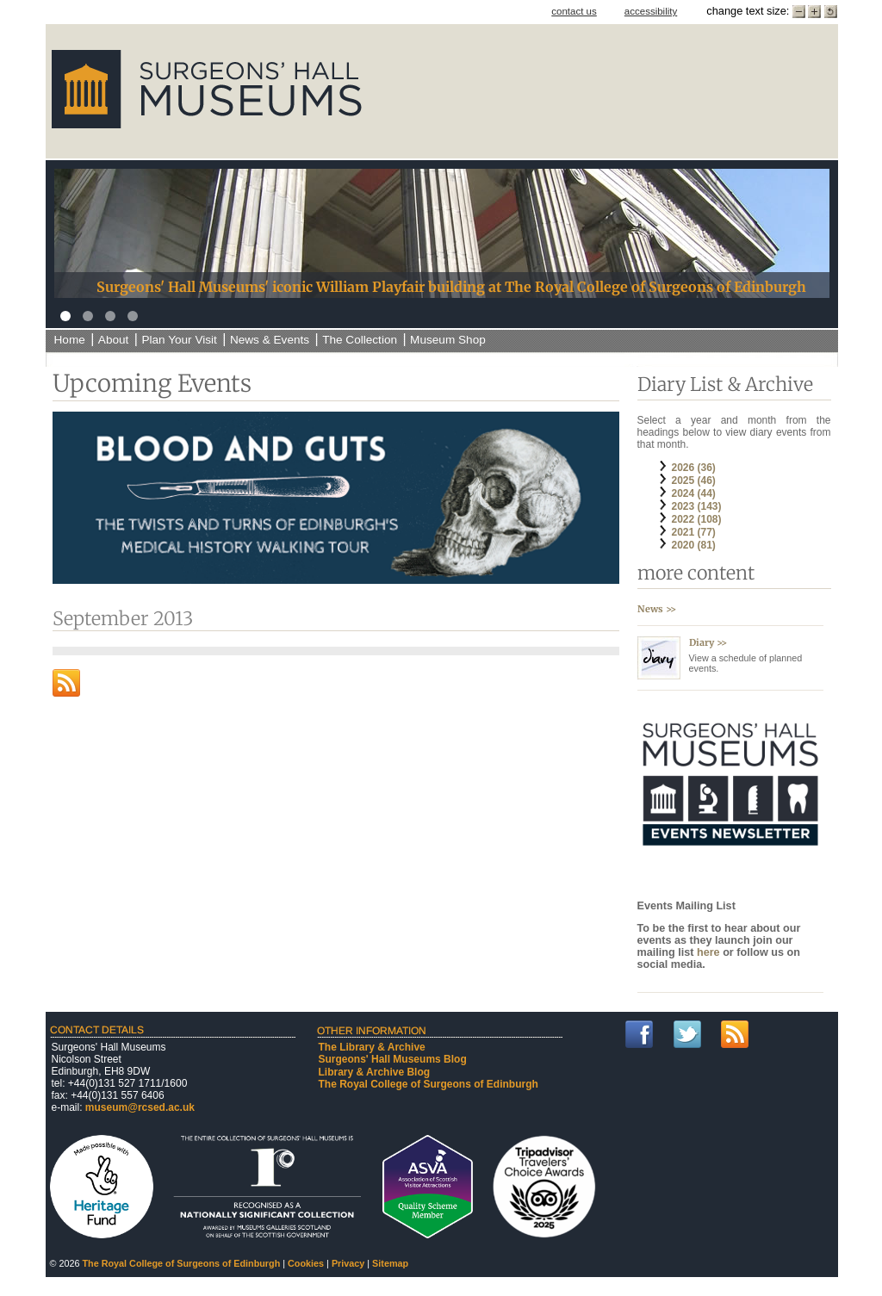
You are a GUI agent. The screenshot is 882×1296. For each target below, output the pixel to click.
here (710, 952)
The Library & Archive (372, 1047)
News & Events (269, 339)
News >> (656, 609)
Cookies (306, 1263)
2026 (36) (694, 468)
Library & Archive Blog (375, 1072)
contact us (574, 11)
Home (69, 339)
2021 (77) (694, 532)
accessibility (650, 11)
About (113, 339)
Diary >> (708, 642)
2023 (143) (697, 506)
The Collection (359, 339)
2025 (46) (694, 480)
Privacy (348, 1263)
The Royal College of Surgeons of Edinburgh (428, 1084)
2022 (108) (697, 519)
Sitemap (390, 1263)
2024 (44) (694, 493)
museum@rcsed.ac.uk (140, 1107)
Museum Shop (448, 339)
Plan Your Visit (178, 339)
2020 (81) (694, 545)
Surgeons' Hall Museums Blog (393, 1059)
